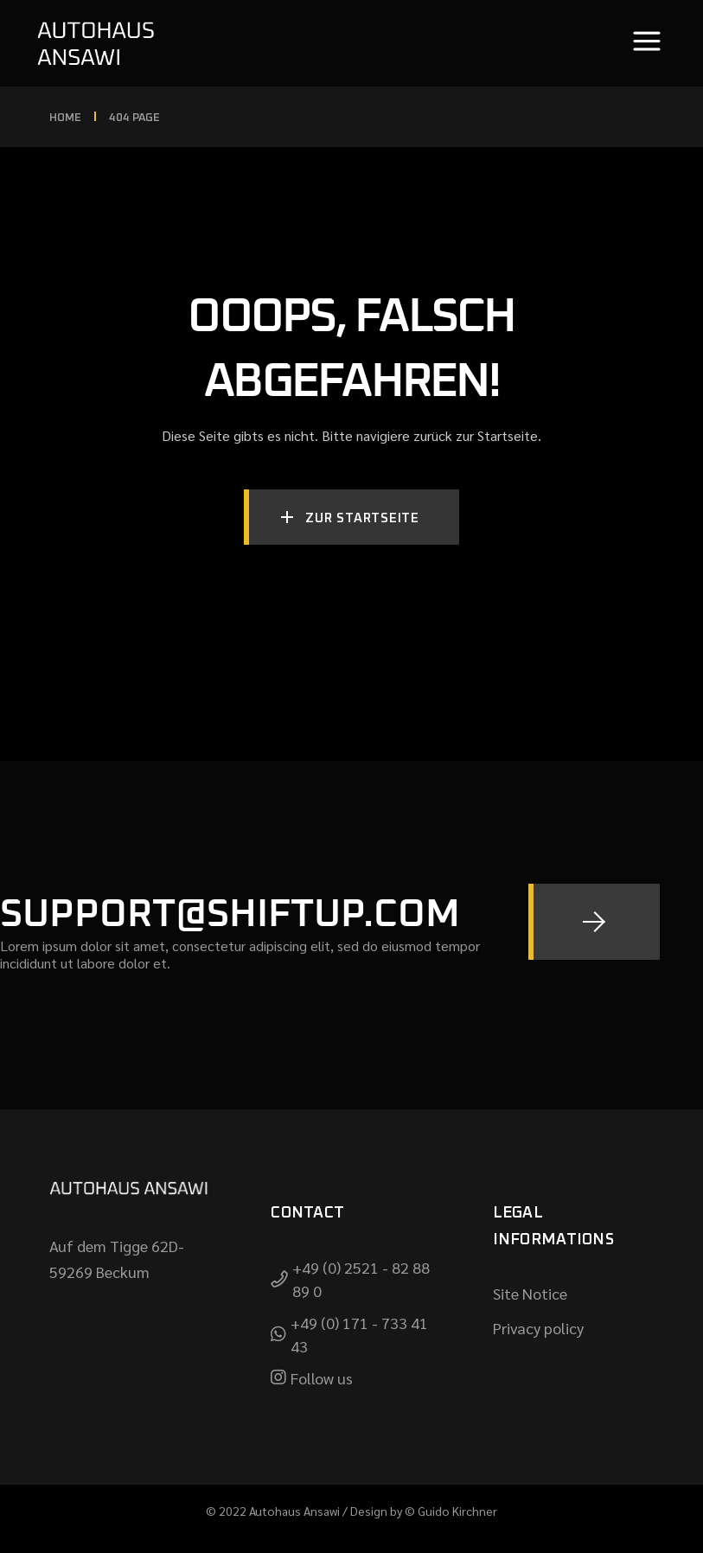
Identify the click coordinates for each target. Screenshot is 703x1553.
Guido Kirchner (457, 1510)
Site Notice (530, 1293)
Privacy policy (538, 1328)
